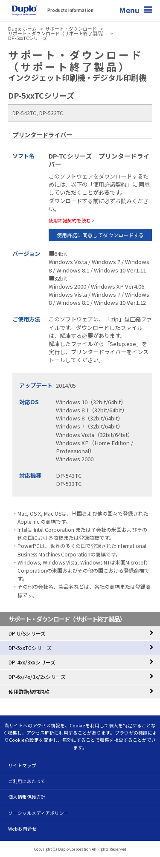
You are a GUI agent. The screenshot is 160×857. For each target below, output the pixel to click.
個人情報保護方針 (27, 796)
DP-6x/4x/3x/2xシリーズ (37, 676)
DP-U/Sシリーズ (27, 633)
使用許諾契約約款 (29, 691)
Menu (129, 10)
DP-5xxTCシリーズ (30, 647)
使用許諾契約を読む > (72, 220)
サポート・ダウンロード (71, 28)
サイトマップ (22, 765)
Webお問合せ (22, 828)
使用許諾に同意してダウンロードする (100, 234)
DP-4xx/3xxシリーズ (32, 662)
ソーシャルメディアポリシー (38, 812)
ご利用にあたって (26, 781)
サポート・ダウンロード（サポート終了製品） (57, 33)
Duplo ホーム (22, 28)
